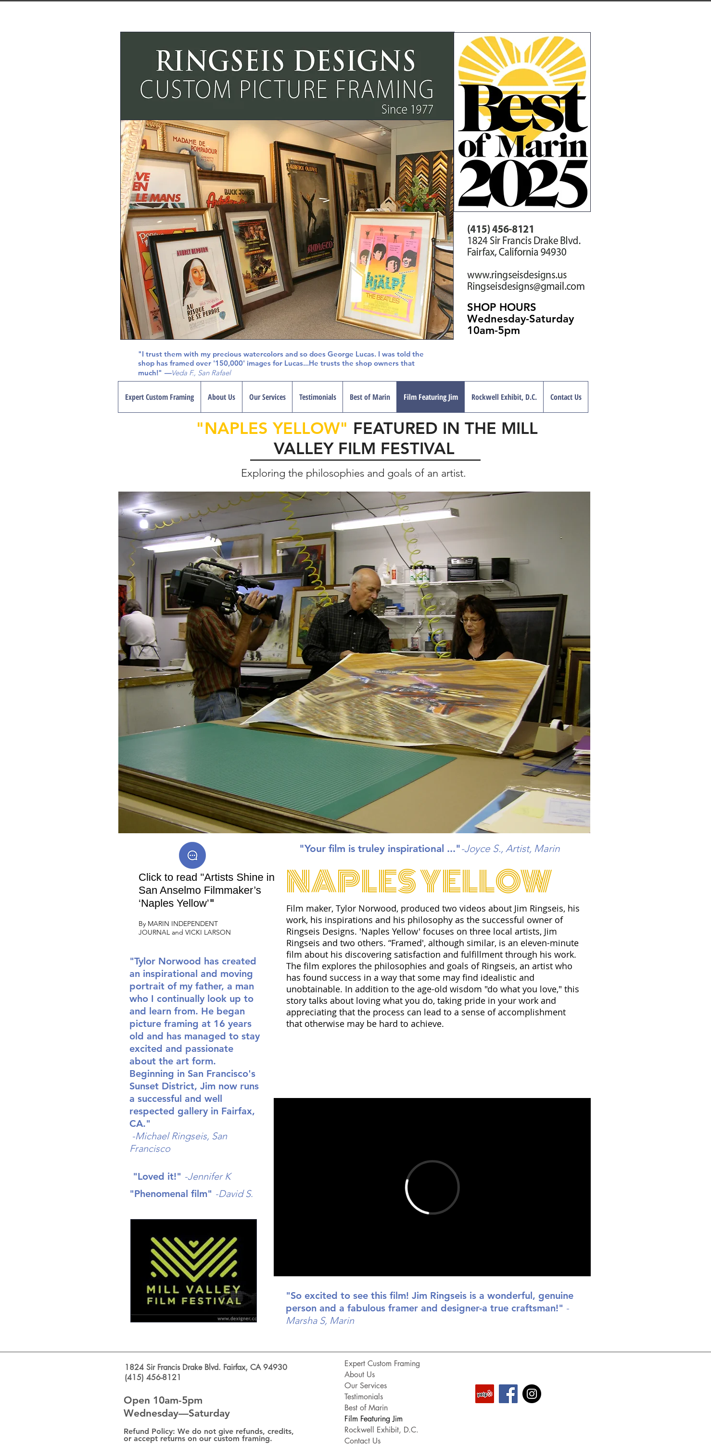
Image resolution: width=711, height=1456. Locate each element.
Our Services (365, 1386)
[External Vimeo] (432, 1187)
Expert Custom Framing (382, 1363)
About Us (359, 1375)
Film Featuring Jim (373, 1419)
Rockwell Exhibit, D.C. (381, 1430)
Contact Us (362, 1441)
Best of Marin (366, 1408)
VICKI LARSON (208, 932)
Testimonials (363, 1397)
